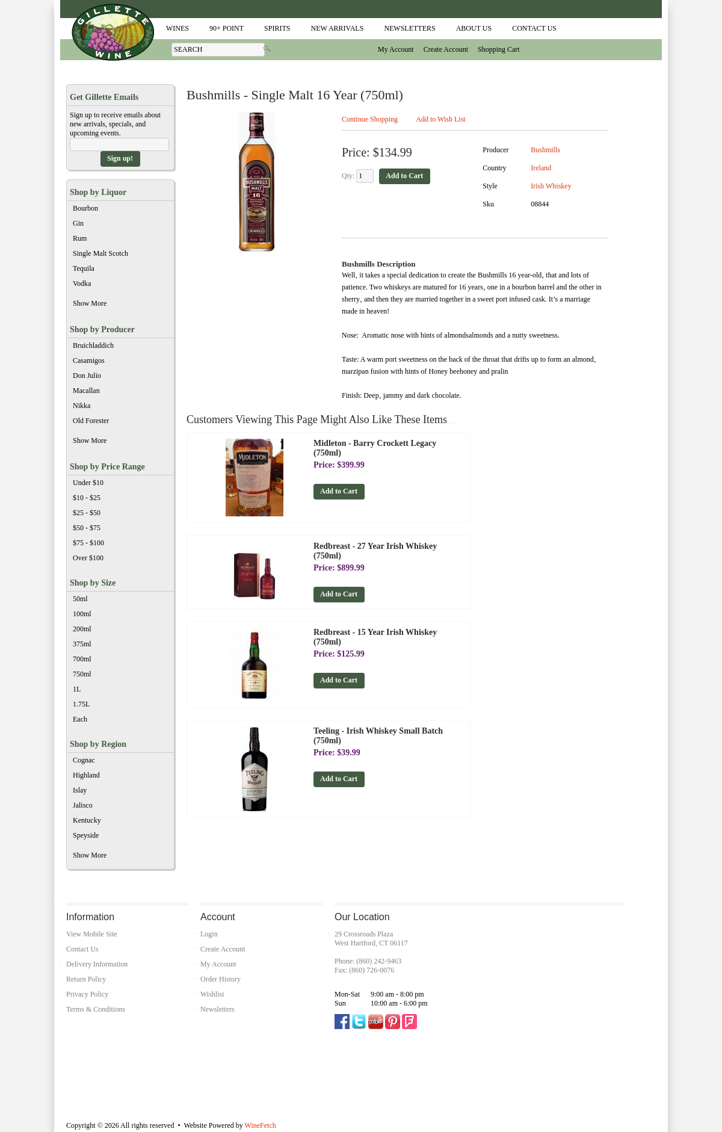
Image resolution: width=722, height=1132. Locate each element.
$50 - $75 (86, 528)
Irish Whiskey (551, 186)
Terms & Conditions (95, 1009)
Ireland (541, 168)
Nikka (81, 405)
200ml (82, 629)
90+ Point (223, 28)
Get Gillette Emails (104, 97)
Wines (175, 28)
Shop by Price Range (107, 466)
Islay (80, 790)
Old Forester (91, 420)
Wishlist (212, 994)
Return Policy (86, 979)
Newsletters (409, 28)
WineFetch (260, 1125)
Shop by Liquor (98, 192)
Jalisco (83, 805)
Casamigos (89, 360)
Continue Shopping (370, 119)
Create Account (446, 49)
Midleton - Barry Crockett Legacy (374, 448)
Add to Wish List (440, 119)
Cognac (84, 760)
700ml (82, 659)
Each (80, 719)
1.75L (81, 704)
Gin (78, 223)
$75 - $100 (88, 543)
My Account (396, 49)
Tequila (83, 268)
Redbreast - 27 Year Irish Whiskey (375, 551)
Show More (119, 305)
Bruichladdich (93, 345)
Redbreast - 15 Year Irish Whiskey (375, 637)
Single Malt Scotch (100, 253)
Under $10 (88, 482)
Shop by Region (98, 744)
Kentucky (87, 820)
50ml (80, 599)
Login (209, 934)
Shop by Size (93, 582)
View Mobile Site (91, 934)
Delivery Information (97, 964)
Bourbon (85, 208)
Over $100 (88, 558)
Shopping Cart (499, 49)
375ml (82, 644)
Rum (80, 238)
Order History (220, 979)
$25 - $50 (86, 513)
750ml (82, 674)
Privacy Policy (87, 994)
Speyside (86, 835)
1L (77, 689)
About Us (471, 28)
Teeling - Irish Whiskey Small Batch (378, 735)
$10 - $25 (86, 497)
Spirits (274, 28)
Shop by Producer (102, 329)
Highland (86, 775)
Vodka (82, 283)
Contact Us (534, 28)
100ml (82, 614)
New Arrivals (336, 28)
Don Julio (87, 375)
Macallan (86, 390)
